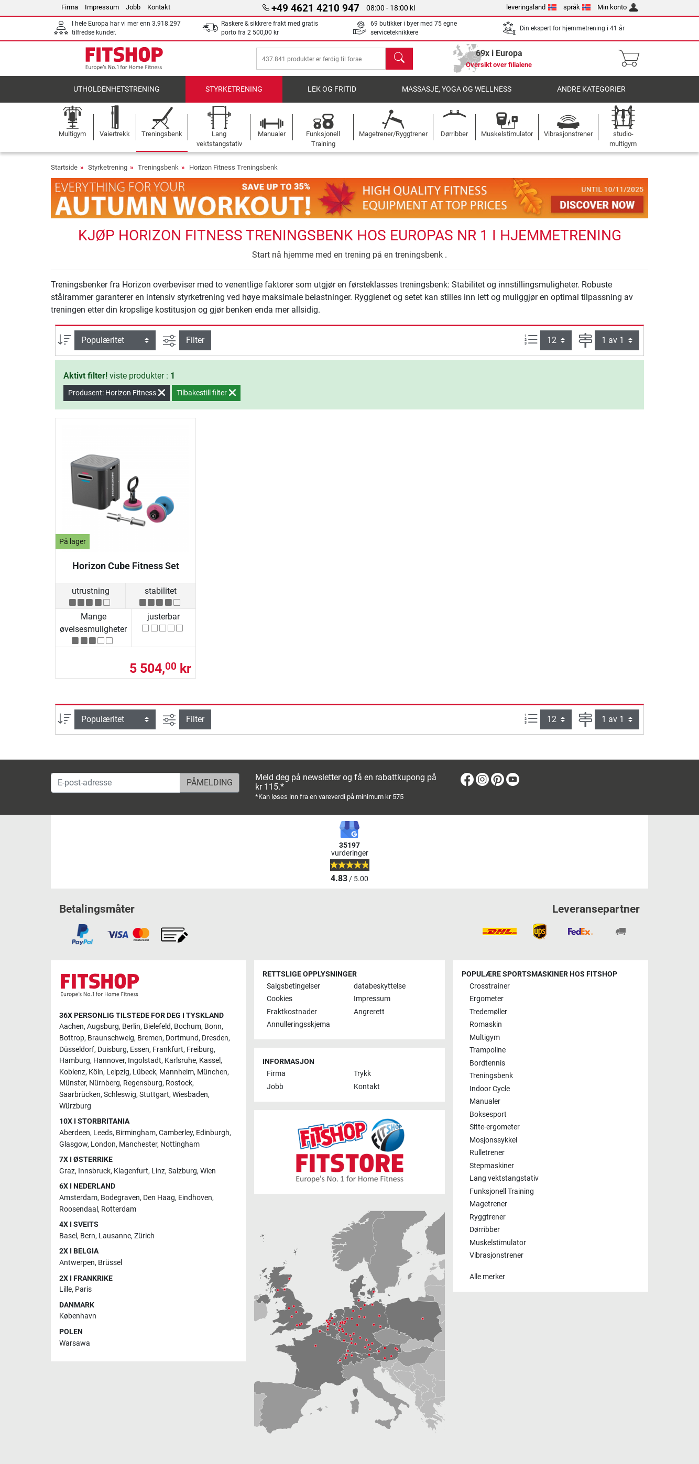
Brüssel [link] (110, 1262)
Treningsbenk (158, 175)
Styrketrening (234, 96)
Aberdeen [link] (74, 1132)
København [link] (77, 1316)
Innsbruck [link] (94, 1171)
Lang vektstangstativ (504, 1178)
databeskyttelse (380, 986)
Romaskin (485, 1024)
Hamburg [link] (74, 1060)
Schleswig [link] (120, 1094)
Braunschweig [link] (111, 1038)
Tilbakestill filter (206, 400)
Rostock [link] (179, 1083)
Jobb (133, 7)
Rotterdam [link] (118, 1209)
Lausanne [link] (115, 1236)
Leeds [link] (103, 1132)
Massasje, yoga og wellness (456, 96)
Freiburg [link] (200, 1049)
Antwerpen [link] (77, 1262)
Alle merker (487, 1276)
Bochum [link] (187, 1026)
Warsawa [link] (74, 1343)
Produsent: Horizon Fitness (116, 400)
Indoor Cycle (489, 1088)
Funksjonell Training (501, 1191)
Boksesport (488, 1114)
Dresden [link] (215, 1038)
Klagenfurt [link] (131, 1171)
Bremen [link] (149, 1038)
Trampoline (487, 1050)
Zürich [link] (144, 1236)
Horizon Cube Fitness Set (125, 573)
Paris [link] (83, 1289)
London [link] (103, 1144)
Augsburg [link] (103, 1026)
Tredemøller (488, 1011)
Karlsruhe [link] (180, 1060)
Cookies (279, 998)
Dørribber (484, 1229)
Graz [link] (67, 1171)
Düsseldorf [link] (76, 1049)
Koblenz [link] (72, 1072)
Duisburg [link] (112, 1049)
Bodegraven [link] (120, 1197)
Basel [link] (68, 1236)
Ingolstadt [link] (144, 1060)
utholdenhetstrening (116, 96)
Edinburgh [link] (213, 1132)
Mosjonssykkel (493, 1140)
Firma (69, 7)
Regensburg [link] (142, 1083)
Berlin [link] (131, 1026)
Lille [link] (65, 1289)
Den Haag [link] (159, 1197)
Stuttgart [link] (154, 1094)
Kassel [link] (210, 1060)
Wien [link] (208, 1171)
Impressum (102, 7)
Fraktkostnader (292, 1011)
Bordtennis (487, 1063)
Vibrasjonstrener (496, 1255)
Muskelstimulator (497, 1242)
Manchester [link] (138, 1144)
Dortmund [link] (182, 1038)
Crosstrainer (489, 986)
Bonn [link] (213, 1026)
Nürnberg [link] (104, 1083)
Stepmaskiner (491, 1165)
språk (577, 7)
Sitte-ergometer (494, 1127)
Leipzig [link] (117, 1072)
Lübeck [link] (144, 1072)
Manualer (484, 1101)
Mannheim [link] (176, 1072)
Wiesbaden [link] (190, 1094)
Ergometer (486, 998)
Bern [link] (87, 1236)
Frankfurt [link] (167, 1049)
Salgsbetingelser (293, 986)
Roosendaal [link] (78, 1209)
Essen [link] (139, 1049)
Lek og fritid (332, 96)
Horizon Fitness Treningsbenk (233, 175)
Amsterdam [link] (78, 1197)
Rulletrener (487, 1152)
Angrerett (369, 1011)
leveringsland (531, 7)
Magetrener (488, 1204)
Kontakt (158, 7)
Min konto (617, 7)
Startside (64, 175)
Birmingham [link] (136, 1132)
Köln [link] (96, 1072)
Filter (195, 347)
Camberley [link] (176, 1132)
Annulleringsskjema (298, 1024)
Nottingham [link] (180, 1144)
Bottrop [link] (71, 1038)
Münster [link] (72, 1083)
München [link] (212, 1072)
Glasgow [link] (73, 1144)
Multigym (484, 1037)
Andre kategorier (591, 96)
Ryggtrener (487, 1217)
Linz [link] (158, 1171)
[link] (467, 781)
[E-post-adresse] (115, 783)
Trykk (362, 1073)
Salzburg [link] (182, 1171)
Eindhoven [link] (195, 1197)
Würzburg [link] (75, 1106)
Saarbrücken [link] (80, 1094)
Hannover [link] (109, 1060)
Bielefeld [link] (157, 1026)
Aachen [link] (71, 1026)
